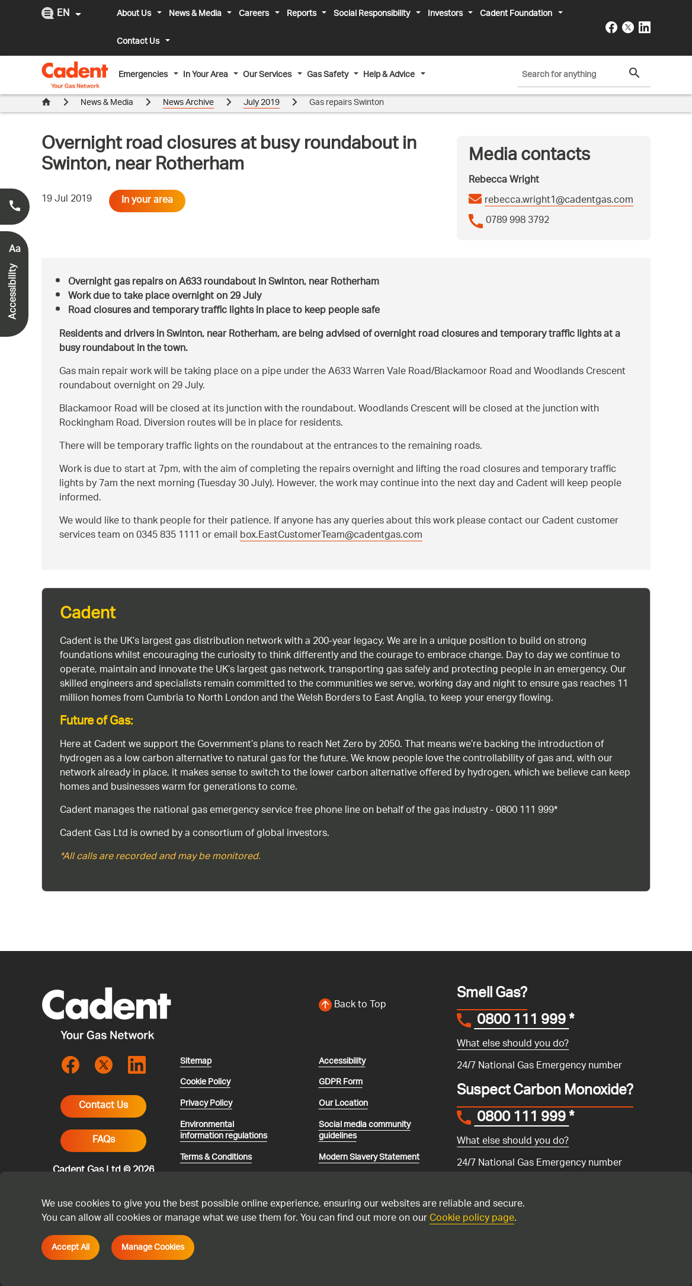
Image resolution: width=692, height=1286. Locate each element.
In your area (147, 183)
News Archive (188, 103)
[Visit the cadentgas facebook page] (611, 27)
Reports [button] (302, 13)
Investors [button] (446, 13)
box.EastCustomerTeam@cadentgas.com (331, 518)
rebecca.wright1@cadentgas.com (559, 183)
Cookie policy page (472, 1218)
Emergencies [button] (143, 74)
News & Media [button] (196, 13)
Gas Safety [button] (328, 74)
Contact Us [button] (139, 41)
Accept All (70, 1247)
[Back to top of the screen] (381, 988)
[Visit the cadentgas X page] (628, 27)
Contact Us (103, 1088)
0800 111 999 (521, 1004)
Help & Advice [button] (390, 74)
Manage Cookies (152, 1247)
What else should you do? (513, 1026)
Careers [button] (255, 13)
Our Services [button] (268, 74)
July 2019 (262, 103)
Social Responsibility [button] (373, 13)
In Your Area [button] (206, 74)
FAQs (103, 1122)
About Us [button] (135, 13)
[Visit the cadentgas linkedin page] (645, 27)
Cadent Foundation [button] (517, 13)
